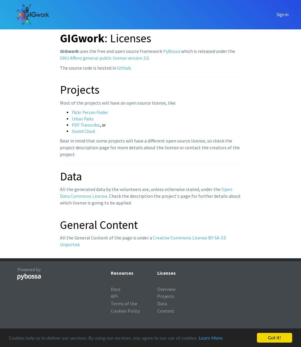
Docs (116, 289)
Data (162, 303)
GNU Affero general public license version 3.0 (104, 58)
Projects (165, 296)
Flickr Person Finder (90, 112)
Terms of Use (124, 303)
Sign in (283, 14)
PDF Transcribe (86, 125)
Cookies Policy (125, 311)
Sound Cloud (83, 131)
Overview (166, 289)
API (114, 296)
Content (165, 311)
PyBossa (171, 51)
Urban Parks (83, 119)
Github (124, 68)
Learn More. (211, 338)
